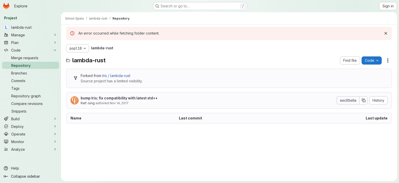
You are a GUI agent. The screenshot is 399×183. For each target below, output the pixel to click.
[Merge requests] (30, 57)
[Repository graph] (30, 95)
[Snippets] (30, 111)
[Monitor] (30, 141)
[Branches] (30, 73)
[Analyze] (30, 149)
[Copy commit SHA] (364, 100)
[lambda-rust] (30, 27)
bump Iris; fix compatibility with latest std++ (119, 98)
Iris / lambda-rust (116, 75)
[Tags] (30, 88)
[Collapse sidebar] (30, 176)
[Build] (30, 118)
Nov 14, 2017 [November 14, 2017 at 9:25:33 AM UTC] (119, 103)
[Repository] (30, 65)
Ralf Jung (88, 103)
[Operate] (30, 134)
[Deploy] (30, 126)
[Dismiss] (386, 33)
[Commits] (30, 80)
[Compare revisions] (30, 103)
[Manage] (30, 34)
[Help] (30, 168)
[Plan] (30, 42)
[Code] (30, 50)
